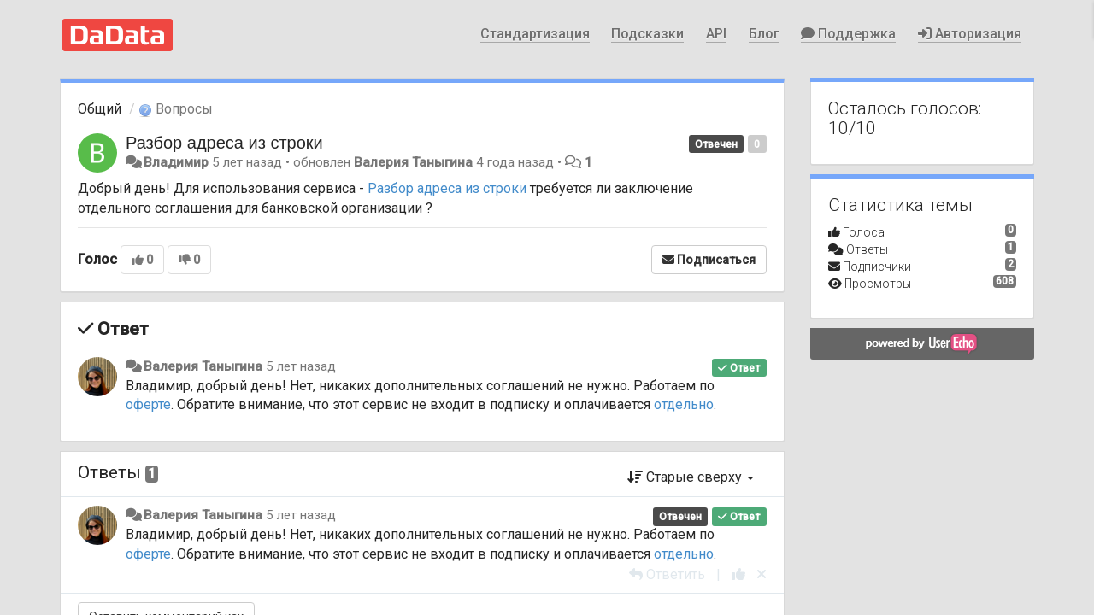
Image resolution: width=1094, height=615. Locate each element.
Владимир (176, 162)
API (716, 34)
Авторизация (969, 34)
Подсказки (647, 34)
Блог (764, 34)
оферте (148, 404)
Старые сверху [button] (690, 477)
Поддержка (848, 34)
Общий (99, 109)
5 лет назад (301, 366)
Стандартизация (535, 34)
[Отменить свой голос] (761, 574)
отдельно (684, 404)
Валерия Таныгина (413, 162)
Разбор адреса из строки (224, 142)
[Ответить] (667, 574)
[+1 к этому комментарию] (738, 574)
